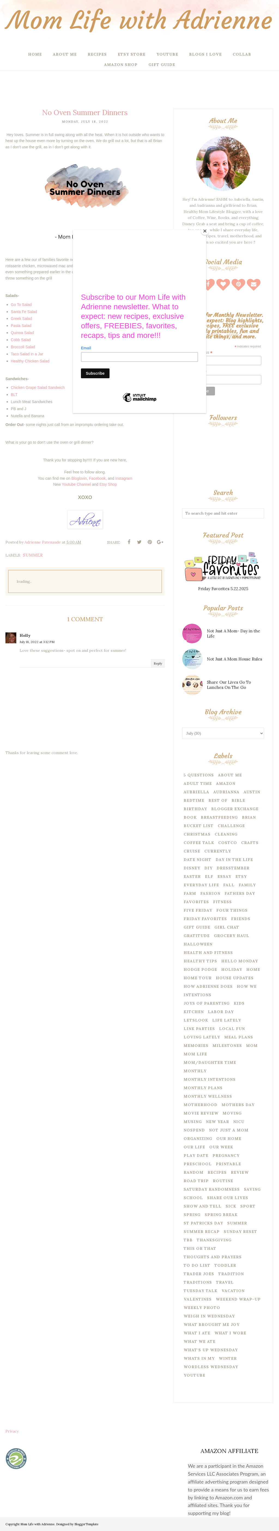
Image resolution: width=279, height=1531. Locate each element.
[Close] (205, 231)
